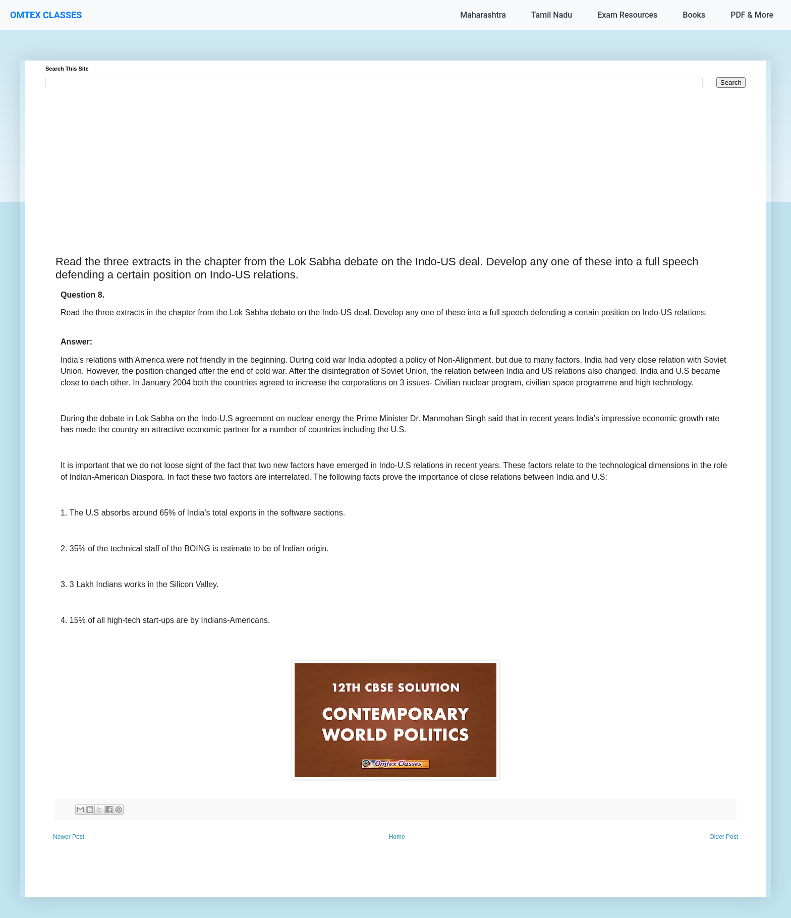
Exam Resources (627, 15)
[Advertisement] (348, 161)
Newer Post (68, 836)
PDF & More (751, 15)
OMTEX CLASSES (46, 15)
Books (694, 15)
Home (397, 836)
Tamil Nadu (551, 15)
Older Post (723, 836)
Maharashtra (483, 15)
